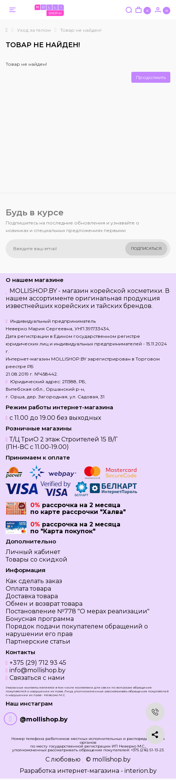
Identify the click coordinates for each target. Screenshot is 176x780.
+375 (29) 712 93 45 (37, 662)
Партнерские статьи (38, 641)
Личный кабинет (33, 552)
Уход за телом (34, 30)
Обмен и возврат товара (44, 603)
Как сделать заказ (34, 581)
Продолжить (151, 77)
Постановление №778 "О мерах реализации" (78, 611)
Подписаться (146, 248)
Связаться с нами (37, 677)
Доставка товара (32, 596)
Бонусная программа (40, 618)
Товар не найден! (80, 30)
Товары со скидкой (36, 559)
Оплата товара (28, 588)
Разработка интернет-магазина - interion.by (88, 770)
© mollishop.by (108, 759)
